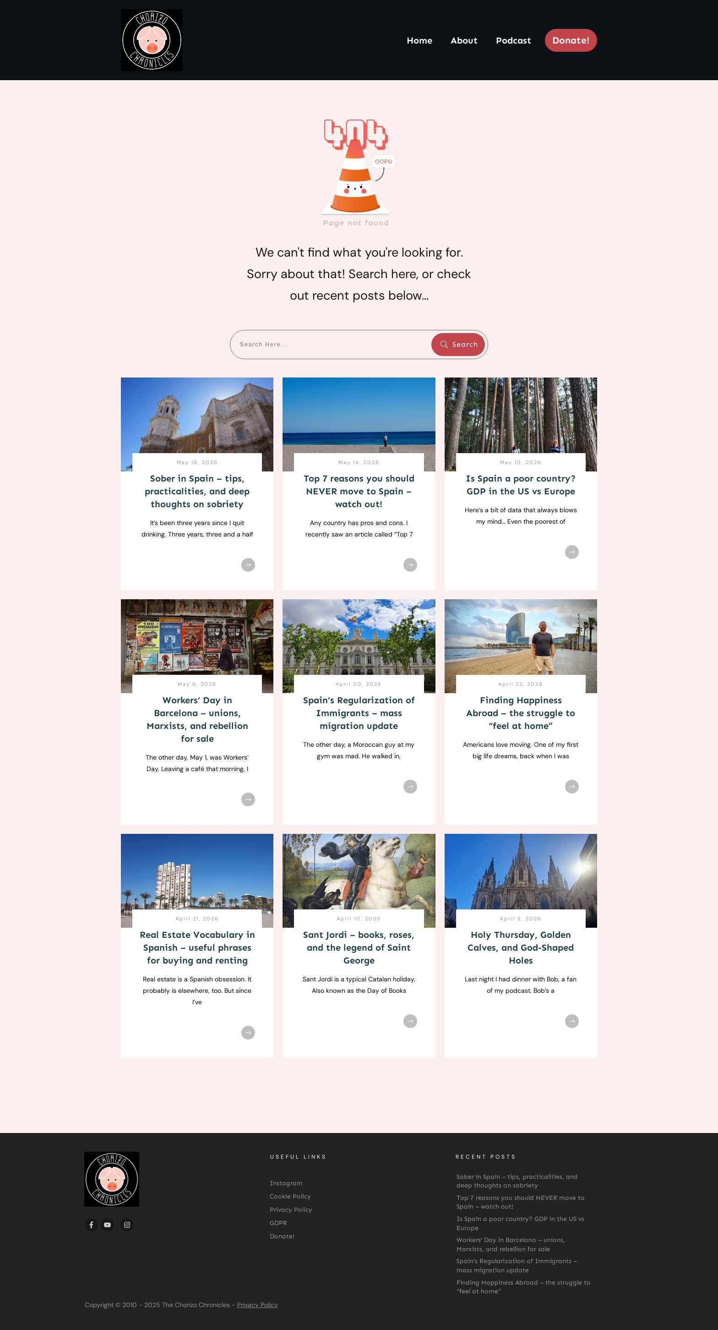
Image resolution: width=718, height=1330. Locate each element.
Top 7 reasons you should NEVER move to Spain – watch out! (359, 491)
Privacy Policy (257, 1305)
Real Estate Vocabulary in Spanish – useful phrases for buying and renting (197, 947)
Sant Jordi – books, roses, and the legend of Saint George (358, 947)
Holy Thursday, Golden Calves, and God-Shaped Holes (521, 947)
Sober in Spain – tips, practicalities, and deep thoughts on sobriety (197, 491)
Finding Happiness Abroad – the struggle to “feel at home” (520, 713)
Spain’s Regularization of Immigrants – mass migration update (359, 713)
